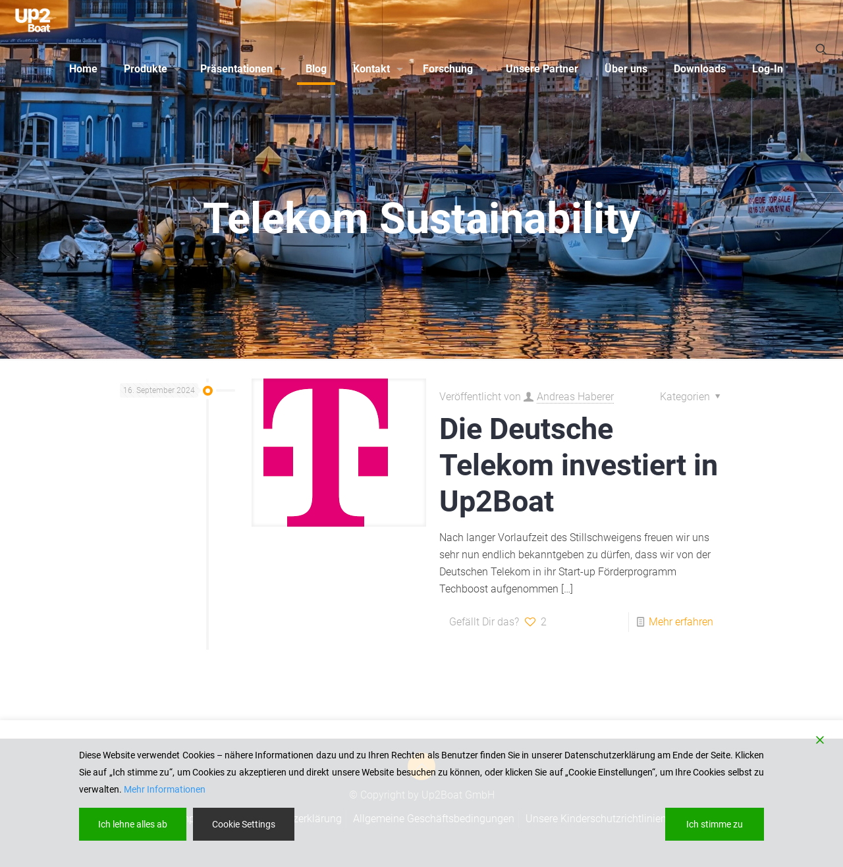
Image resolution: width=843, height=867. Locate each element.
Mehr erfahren (681, 622)
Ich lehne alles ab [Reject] (132, 824)
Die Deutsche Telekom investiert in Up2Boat (578, 465)
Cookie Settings (243, 824)
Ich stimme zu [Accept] (714, 824)
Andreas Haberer (575, 396)
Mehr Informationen (164, 789)
